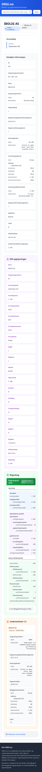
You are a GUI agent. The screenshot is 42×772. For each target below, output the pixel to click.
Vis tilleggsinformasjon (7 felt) (21, 609)
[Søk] (30, 12)
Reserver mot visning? (15, 734)
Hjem (37, 12)
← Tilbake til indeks (26, 26)
